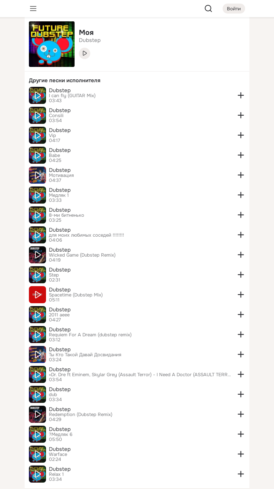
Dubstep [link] (90, 40)
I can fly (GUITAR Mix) (72, 95)
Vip (52, 135)
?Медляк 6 (60, 434)
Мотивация (61, 175)
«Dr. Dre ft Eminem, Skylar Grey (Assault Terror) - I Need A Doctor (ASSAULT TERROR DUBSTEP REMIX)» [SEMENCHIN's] (140, 374)
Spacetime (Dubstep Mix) (76, 295)
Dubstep (60, 90)
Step (54, 275)
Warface (58, 454)
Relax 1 (56, 474)
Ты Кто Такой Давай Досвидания (85, 354)
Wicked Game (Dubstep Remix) (82, 255)
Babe (54, 155)
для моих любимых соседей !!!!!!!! (86, 235)
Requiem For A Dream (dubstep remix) (90, 334)
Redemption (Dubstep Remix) (80, 414)
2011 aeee (59, 314)
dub (53, 394)
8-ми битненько (66, 215)
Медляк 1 (59, 195)
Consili (56, 115)
